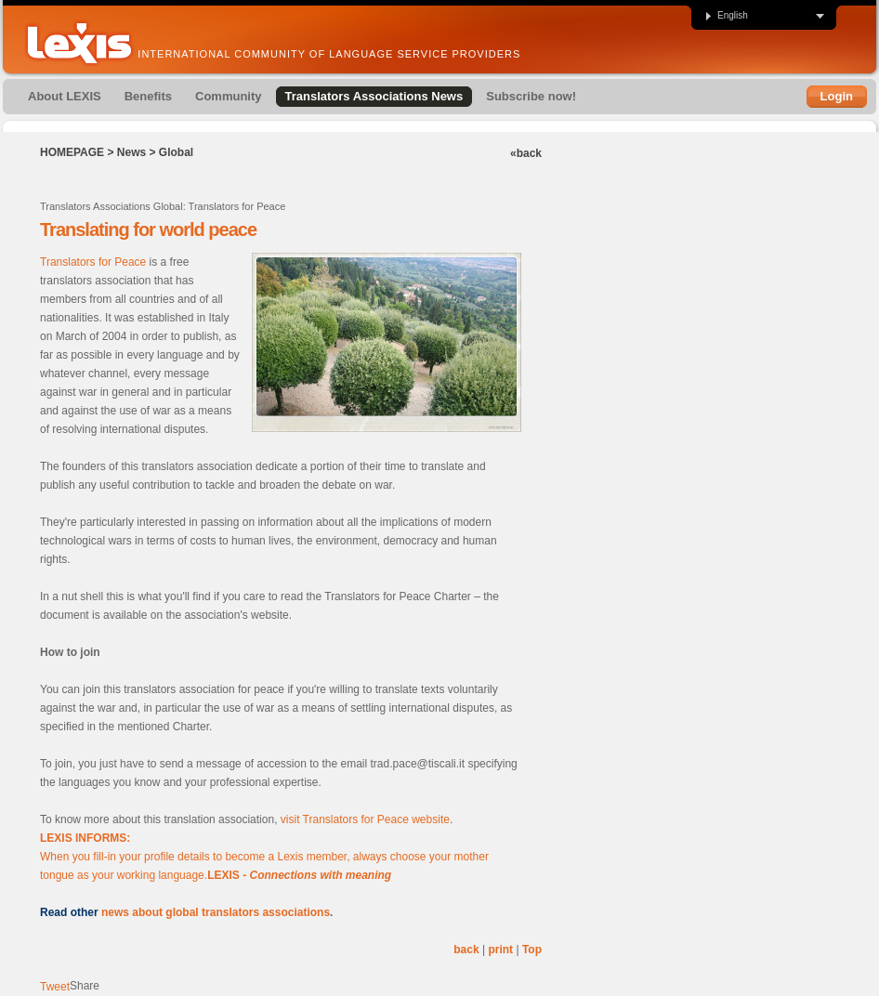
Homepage (72, 152)
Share (84, 985)
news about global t (153, 912)
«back (526, 153)
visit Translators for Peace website (365, 819)
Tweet (55, 986)
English (726, 15)
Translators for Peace (93, 262)
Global (176, 152)
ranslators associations (267, 912)
